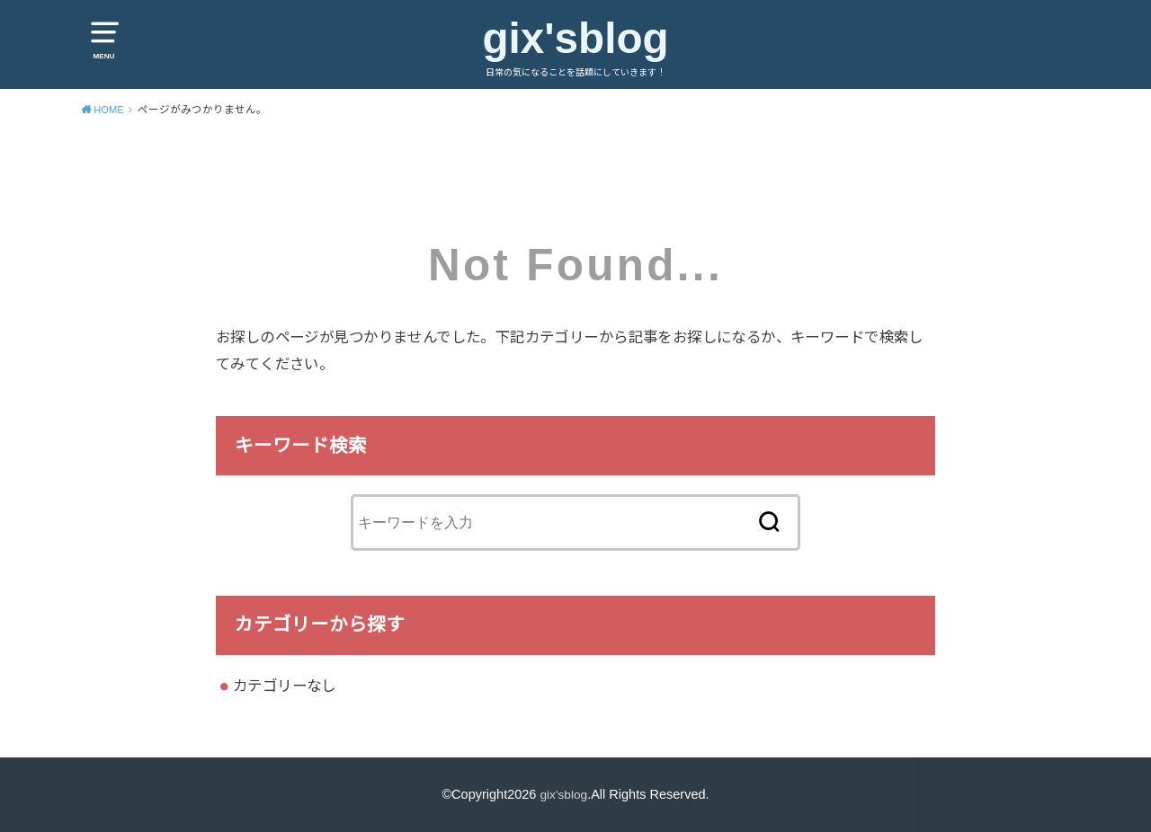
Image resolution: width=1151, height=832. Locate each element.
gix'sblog (575, 37)
